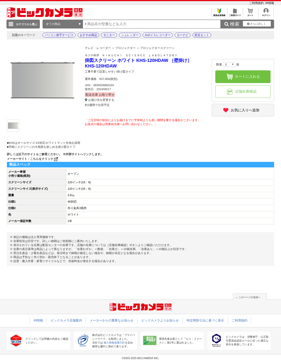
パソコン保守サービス (59, 35)
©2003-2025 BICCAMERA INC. (140, 358)
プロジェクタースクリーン (157, 48)
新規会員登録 (219, 14)
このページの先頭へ (249, 297)
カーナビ (182, 35)
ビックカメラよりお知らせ (160, 320)
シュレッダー (129, 35)
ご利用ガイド (235, 14)
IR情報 (269, 3)
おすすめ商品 (88, 35)
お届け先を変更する (101, 100)
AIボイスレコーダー (158, 35)
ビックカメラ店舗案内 (66, 320)
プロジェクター (125, 48)
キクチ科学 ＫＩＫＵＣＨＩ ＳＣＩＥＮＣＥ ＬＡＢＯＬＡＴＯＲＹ (131, 55)
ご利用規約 (257, 3)
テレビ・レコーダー (98, 48)
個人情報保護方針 (114, 342)
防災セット (202, 35)
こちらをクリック (44, 159)
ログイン (266, 14)
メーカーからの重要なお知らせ (111, 320)
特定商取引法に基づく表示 (205, 320)
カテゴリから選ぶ (26, 24)
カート (250, 14)
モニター (109, 35)
